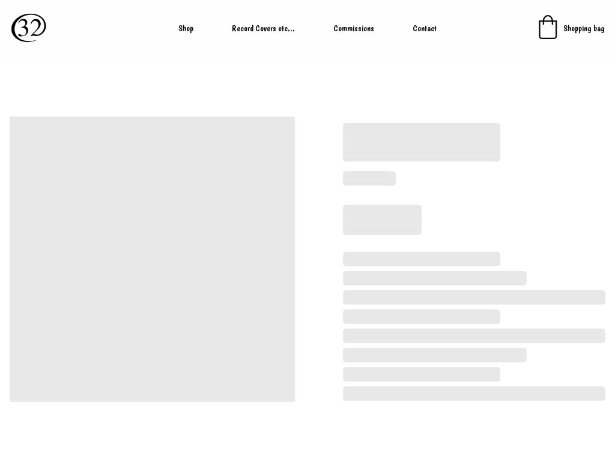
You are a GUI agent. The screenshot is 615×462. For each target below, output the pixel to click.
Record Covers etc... (263, 28)
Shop (185, 28)
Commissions (353, 28)
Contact (425, 28)
